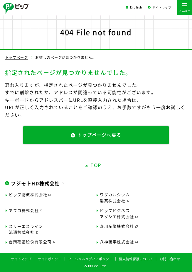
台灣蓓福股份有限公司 (30, 241)
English (136, 7)
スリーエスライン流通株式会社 (26, 229)
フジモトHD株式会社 (35, 183)
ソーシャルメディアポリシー (90, 258)
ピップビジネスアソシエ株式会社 (117, 213)
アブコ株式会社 (24, 210)
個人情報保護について (136, 258)
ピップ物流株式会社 (28, 194)
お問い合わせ (170, 258)
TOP (95, 165)
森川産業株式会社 (117, 226)
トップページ (16, 57)
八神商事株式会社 (117, 241)
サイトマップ (161, 7)
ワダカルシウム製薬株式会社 (115, 197)
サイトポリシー (50, 258)
